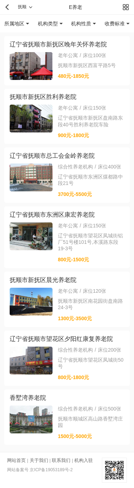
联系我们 (61, 460)
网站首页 (16, 460)
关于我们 (39, 460)
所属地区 (14, 23)
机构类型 (48, 23)
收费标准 (115, 23)
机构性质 (81, 23)
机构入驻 (83, 460)
